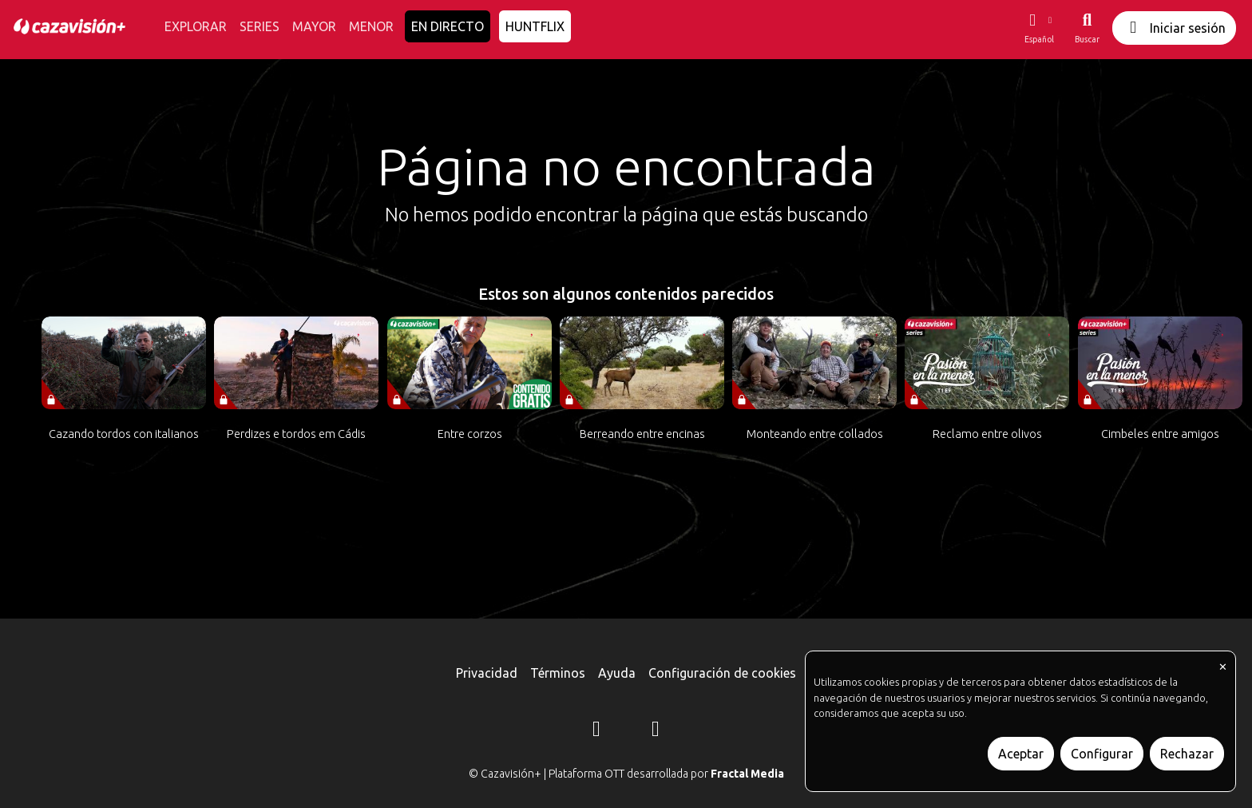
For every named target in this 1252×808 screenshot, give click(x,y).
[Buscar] (1087, 28)
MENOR (371, 26)
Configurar (1102, 753)
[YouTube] (655, 731)
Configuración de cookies (722, 673)
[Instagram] (596, 731)
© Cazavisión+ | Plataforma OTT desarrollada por (626, 773)
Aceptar (1021, 753)
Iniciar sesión (1174, 27)
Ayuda (617, 673)
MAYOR (314, 26)
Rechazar (1187, 753)
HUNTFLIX (535, 26)
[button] (1039, 28)
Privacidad (486, 673)
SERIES (259, 26)
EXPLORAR (195, 26)
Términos (557, 673)
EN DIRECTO (447, 26)
